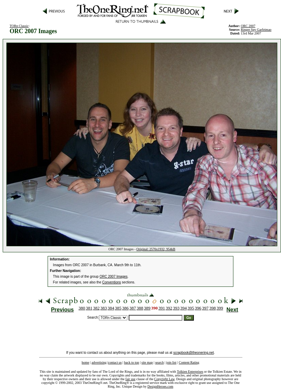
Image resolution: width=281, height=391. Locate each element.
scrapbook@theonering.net (193, 352)
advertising (99, 362)
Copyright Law (164, 379)
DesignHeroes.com (160, 386)
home (85, 362)
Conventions (111, 282)
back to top (131, 362)
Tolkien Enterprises (190, 371)
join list (171, 362)
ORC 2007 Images (114, 276)
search (159, 362)
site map (147, 362)
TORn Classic (18, 26)
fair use (130, 379)
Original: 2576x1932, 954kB (155, 249)
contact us (115, 362)
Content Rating (189, 362)
